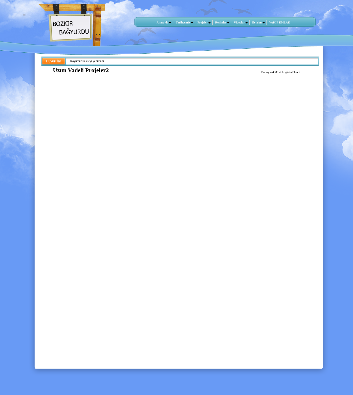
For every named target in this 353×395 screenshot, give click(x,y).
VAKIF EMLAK (279, 22)
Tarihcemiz (184, 22)
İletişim (258, 22)
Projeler (204, 22)
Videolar (241, 22)
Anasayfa (163, 22)
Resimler (222, 22)
